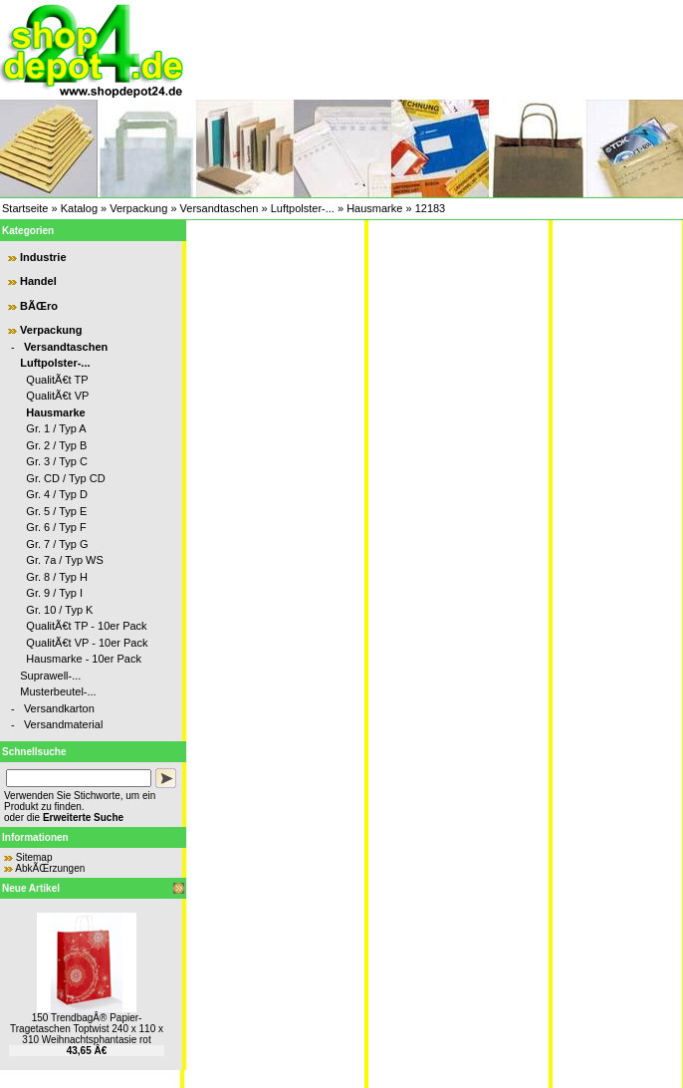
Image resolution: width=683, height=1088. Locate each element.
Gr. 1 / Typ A (56, 428)
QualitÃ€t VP (57, 396)
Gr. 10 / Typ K (59, 610)
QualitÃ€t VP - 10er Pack (86, 643)
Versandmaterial (64, 724)
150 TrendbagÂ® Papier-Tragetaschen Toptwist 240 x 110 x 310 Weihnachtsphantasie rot (86, 1028)
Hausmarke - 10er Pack (83, 659)
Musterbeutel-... (58, 691)
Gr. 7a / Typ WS (64, 560)
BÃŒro (39, 306)
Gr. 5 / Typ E (56, 511)
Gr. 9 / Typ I (54, 593)
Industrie (43, 257)
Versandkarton (59, 708)
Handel (38, 281)
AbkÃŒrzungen (50, 868)
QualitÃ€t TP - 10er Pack (86, 626)
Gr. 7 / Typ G (57, 544)
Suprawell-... (50, 675)
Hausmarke (374, 208)
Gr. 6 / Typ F (56, 527)
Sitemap (34, 857)
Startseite (25, 208)
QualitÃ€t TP (57, 380)
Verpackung (138, 208)
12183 (430, 208)
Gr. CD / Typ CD (65, 478)
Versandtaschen (219, 208)
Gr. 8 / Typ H (57, 577)
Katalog (79, 208)
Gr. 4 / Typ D (57, 494)
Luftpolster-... (303, 208)
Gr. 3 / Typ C (57, 461)
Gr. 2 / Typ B (56, 445)
